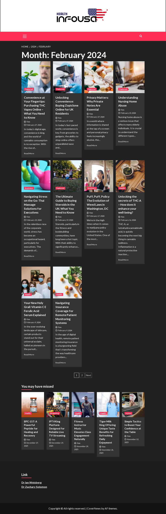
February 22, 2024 (34, 220)
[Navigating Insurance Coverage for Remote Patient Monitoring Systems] (67, 282)
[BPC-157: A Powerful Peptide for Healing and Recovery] (32, 404)
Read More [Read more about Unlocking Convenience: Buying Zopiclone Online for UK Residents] (60, 153)
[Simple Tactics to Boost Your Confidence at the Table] (133, 404)
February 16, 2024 (128, 220)
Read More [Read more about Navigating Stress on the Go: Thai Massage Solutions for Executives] (29, 256)
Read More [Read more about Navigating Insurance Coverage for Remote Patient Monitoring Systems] (60, 362)
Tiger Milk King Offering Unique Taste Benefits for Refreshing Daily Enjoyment (107, 432)
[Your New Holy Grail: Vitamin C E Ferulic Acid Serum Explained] (35, 282)
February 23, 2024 (128, 113)
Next (88, 375)
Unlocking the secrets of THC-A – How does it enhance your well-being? (129, 204)
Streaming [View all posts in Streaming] (54, 413)
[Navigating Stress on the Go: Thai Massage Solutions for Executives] (35, 176)
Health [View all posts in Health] (122, 188)
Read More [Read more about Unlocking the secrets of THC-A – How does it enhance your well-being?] (123, 260)
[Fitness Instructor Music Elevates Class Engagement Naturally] (83, 404)
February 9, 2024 (33, 322)
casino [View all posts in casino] (128, 413)
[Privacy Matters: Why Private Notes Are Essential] (98, 77)
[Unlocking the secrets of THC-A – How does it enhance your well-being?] (130, 176)
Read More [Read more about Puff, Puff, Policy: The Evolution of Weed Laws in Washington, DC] (92, 244)
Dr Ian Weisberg (31, 482)
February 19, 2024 (65, 220)
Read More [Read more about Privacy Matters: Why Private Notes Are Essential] (92, 145)
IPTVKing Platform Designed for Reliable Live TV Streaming (57, 428)
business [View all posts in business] (29, 188)
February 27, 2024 (34, 125)
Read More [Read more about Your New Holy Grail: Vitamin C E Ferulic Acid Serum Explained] (29, 354)
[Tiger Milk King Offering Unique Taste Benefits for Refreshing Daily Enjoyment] (108, 404)
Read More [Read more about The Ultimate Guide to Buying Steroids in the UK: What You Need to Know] (60, 252)
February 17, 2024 (96, 216)
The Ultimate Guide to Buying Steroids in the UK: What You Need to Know (66, 204)
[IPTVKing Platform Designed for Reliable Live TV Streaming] (58, 404)
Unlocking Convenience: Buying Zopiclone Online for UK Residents (66, 105)
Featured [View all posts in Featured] (29, 89)
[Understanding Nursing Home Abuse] (130, 77)
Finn (28, 122)
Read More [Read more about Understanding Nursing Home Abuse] (123, 141)
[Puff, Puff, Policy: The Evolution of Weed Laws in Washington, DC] (98, 176)
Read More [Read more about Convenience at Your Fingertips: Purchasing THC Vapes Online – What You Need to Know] (29, 153)
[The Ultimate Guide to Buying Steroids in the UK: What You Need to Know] (67, 176)
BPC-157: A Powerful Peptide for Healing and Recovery (31, 428)
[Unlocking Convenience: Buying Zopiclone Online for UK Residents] (67, 77)
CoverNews (94, 508)
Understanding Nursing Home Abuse (128, 101)
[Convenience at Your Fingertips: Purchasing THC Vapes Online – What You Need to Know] (35, 77)
